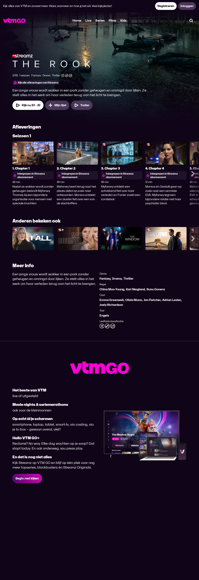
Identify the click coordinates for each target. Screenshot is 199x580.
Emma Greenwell (112, 300)
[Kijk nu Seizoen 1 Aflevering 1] (28, 105)
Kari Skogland (135, 289)
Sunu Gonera (156, 289)
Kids (123, 20)
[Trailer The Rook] (82, 105)
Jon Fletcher (152, 300)
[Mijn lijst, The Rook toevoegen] (57, 105)
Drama (117, 278)
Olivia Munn (133, 300)
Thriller (128, 278)
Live (88, 20)
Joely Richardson (111, 305)
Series (100, 20)
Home (76, 20)
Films (112, 20)
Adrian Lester (171, 300)
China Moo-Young (112, 289)
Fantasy (105, 278)
